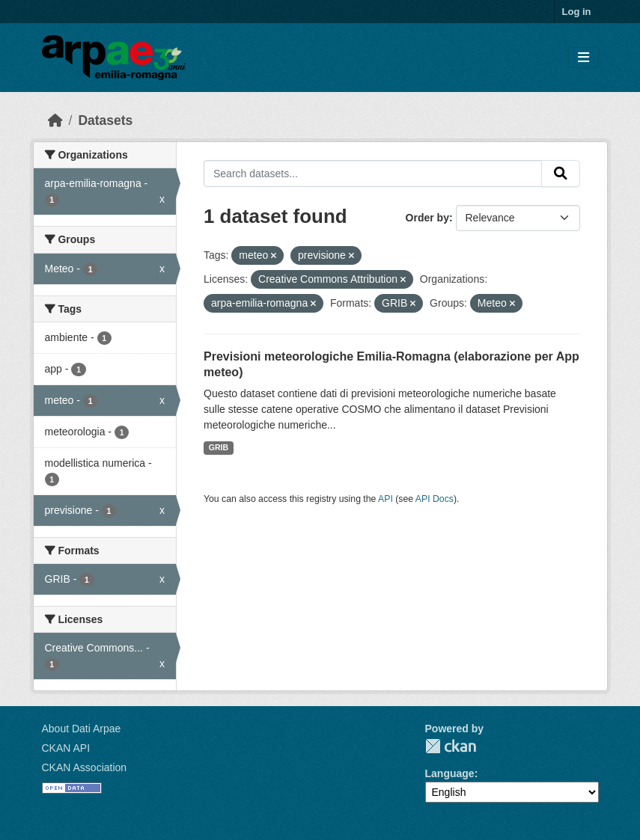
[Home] (55, 120)
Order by (427, 218)
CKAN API (66, 748)
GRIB (218, 447)
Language (450, 773)
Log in (576, 11)
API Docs (434, 499)
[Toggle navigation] (583, 58)
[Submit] (560, 173)
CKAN (450, 746)
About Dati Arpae (81, 729)
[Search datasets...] (373, 173)
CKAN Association (84, 767)
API (385, 499)
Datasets (105, 120)
